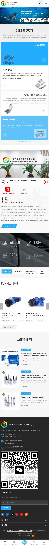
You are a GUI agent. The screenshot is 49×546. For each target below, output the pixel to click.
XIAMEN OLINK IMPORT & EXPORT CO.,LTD (12, 3)
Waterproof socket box (35, 96)
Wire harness (9, 121)
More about (8, 226)
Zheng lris (13, 443)
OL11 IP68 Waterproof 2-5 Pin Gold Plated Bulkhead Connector (11, 316)
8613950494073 (15, 436)
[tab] (7, 190)
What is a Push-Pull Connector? (32, 397)
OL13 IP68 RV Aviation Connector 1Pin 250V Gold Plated (34, 316)
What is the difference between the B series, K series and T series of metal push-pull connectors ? (33, 376)
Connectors (40, 45)
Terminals (7, 69)
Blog (12, 533)
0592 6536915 (12, 434)
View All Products (23, 141)
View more (7, 327)
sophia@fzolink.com (16, 440)
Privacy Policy (32, 533)
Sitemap (18, 533)
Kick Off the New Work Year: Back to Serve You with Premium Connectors (34, 355)
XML (24, 533)
